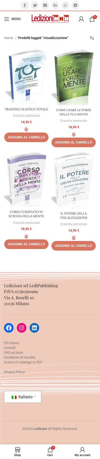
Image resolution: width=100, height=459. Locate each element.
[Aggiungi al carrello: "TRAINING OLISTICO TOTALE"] (26, 137)
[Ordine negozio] (92, 38)
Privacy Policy (14, 372)
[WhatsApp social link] (65, 5)
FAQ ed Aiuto (13, 353)
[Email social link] (45, 5)
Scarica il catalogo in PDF (23, 362)
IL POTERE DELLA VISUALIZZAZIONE (73, 215)
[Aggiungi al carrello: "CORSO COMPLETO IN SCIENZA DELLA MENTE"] (26, 244)
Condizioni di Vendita (19, 357)
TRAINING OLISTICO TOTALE (26, 109)
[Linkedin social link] (55, 5)
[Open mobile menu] (12, 19)
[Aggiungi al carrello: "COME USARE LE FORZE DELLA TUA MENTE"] (73, 142)
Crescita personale (26, 116)
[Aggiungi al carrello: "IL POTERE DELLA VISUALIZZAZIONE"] (73, 246)
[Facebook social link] (25, 5)
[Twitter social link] (35, 5)
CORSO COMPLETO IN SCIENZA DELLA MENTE (26, 214)
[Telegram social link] (75, 5)
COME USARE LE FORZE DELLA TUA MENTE (73, 112)
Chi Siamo (11, 343)
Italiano (22, 396)
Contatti (10, 348)
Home (9, 38)
